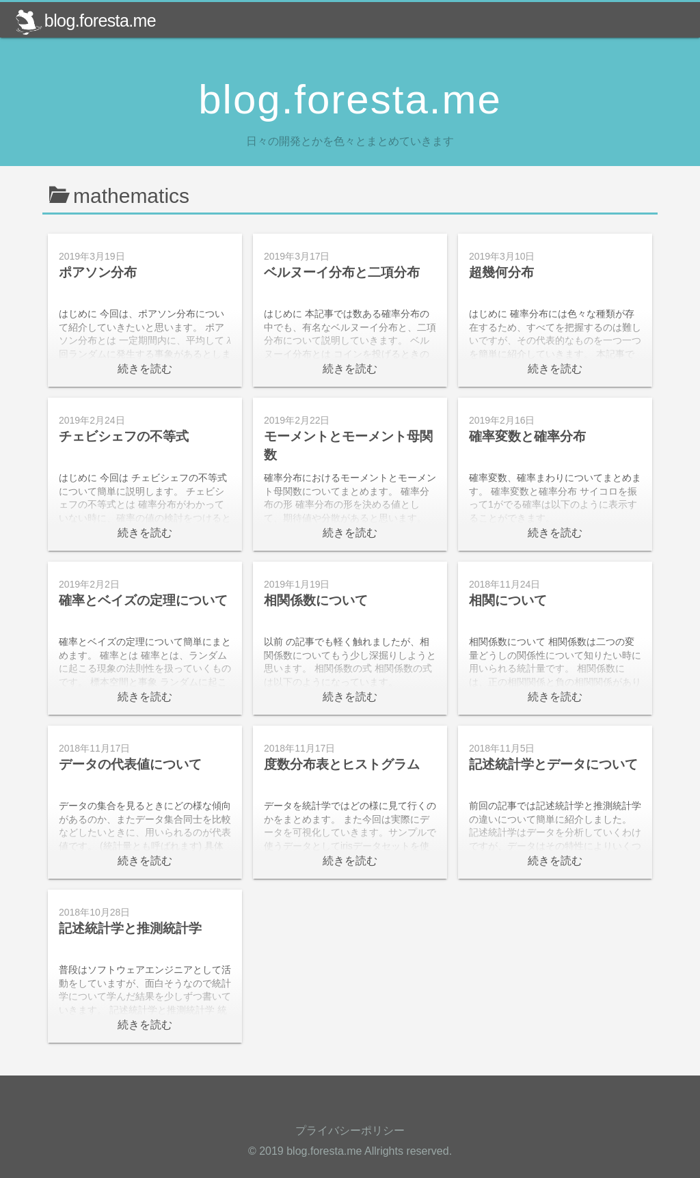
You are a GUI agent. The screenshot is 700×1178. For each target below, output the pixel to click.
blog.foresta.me (85, 20)
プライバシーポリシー (350, 1130)
